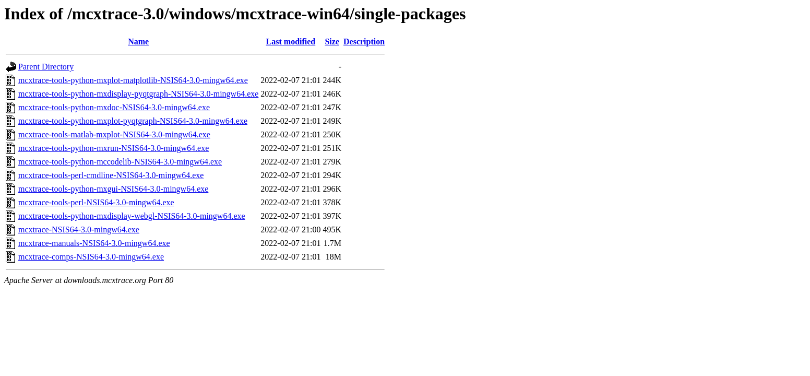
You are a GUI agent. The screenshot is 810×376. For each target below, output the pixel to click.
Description (364, 41)
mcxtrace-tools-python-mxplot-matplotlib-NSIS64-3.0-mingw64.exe (133, 80)
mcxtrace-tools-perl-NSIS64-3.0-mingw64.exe (96, 202)
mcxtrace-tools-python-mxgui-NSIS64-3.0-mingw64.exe (113, 188)
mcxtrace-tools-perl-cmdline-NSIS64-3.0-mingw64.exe (111, 175)
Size (332, 41)
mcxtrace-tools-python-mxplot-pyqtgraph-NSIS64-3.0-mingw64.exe (132, 120)
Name (138, 41)
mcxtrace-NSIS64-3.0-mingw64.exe (78, 229)
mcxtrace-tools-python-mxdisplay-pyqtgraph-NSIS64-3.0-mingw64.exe (138, 93)
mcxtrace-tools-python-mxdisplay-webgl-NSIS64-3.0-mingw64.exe (131, 216)
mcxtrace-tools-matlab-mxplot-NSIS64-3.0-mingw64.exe (114, 134)
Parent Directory (46, 66)
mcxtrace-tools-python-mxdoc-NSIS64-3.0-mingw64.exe (114, 107)
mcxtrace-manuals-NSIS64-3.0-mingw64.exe (94, 243)
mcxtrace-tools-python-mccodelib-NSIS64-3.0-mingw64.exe (120, 161)
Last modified (291, 41)
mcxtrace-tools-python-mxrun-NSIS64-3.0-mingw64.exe (113, 148)
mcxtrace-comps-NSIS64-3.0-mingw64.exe (91, 256)
